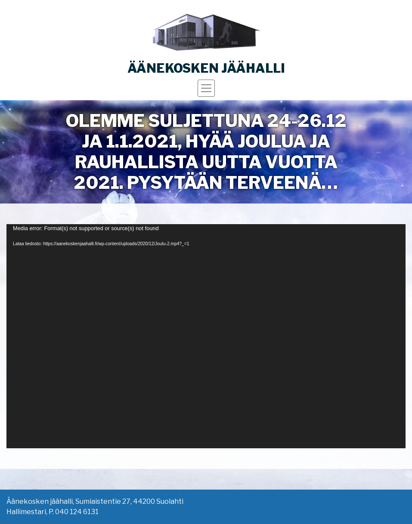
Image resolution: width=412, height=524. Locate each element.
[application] (206, 336)
